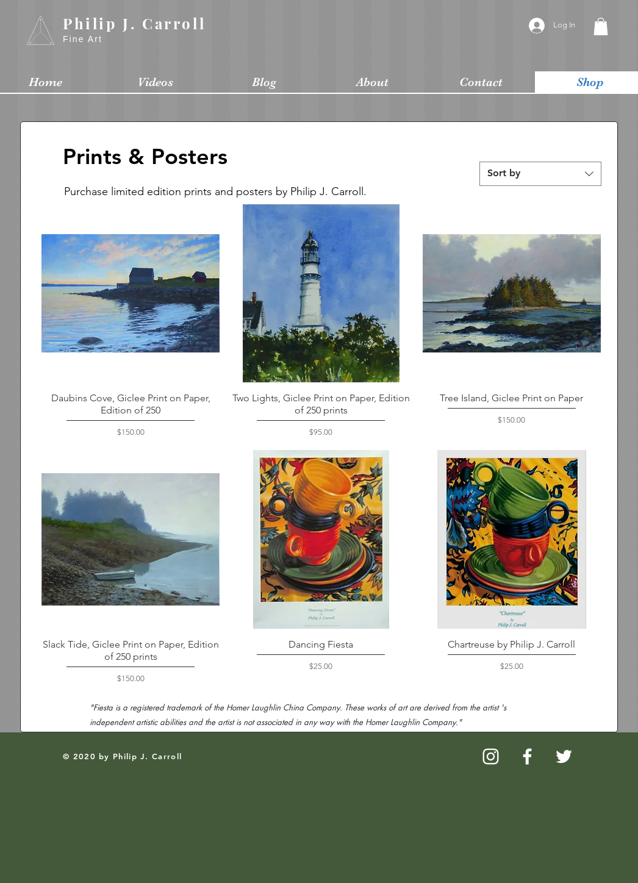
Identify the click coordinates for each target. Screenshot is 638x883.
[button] (600, 26)
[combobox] (540, 174)
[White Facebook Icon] (527, 756)
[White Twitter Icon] (564, 756)
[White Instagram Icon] (490, 756)
